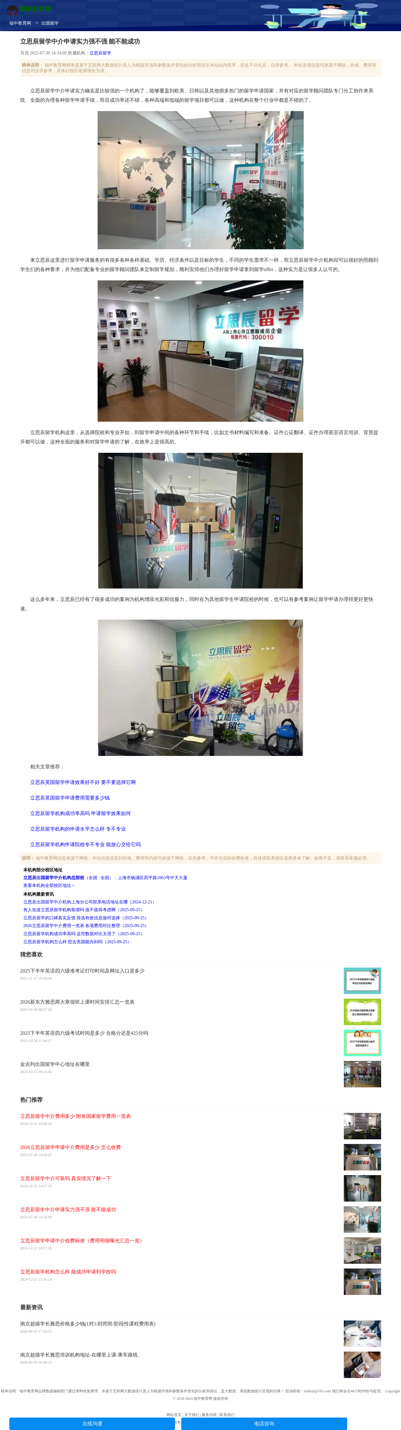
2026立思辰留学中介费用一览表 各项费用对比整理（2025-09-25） (86, 925)
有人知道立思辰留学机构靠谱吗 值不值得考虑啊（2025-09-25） (84, 909)
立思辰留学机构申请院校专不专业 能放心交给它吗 (85, 844)
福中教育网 (20, 23)
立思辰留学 (100, 53)
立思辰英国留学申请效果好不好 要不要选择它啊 (83, 782)
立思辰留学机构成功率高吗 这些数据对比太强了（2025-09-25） (84, 933)
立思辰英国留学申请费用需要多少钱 (70, 797)
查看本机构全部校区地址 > (49, 885)
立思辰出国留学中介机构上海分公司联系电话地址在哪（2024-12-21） (90, 902)
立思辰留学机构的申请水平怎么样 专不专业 (78, 829)
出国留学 (50, 23)
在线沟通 (92, 1423)
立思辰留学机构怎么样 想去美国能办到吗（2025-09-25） (77, 942)
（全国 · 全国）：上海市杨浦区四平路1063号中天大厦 (105, 877)
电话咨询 (264, 1423)
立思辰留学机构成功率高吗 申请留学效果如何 (80, 813)
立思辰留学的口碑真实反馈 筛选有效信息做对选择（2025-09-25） (86, 918)
